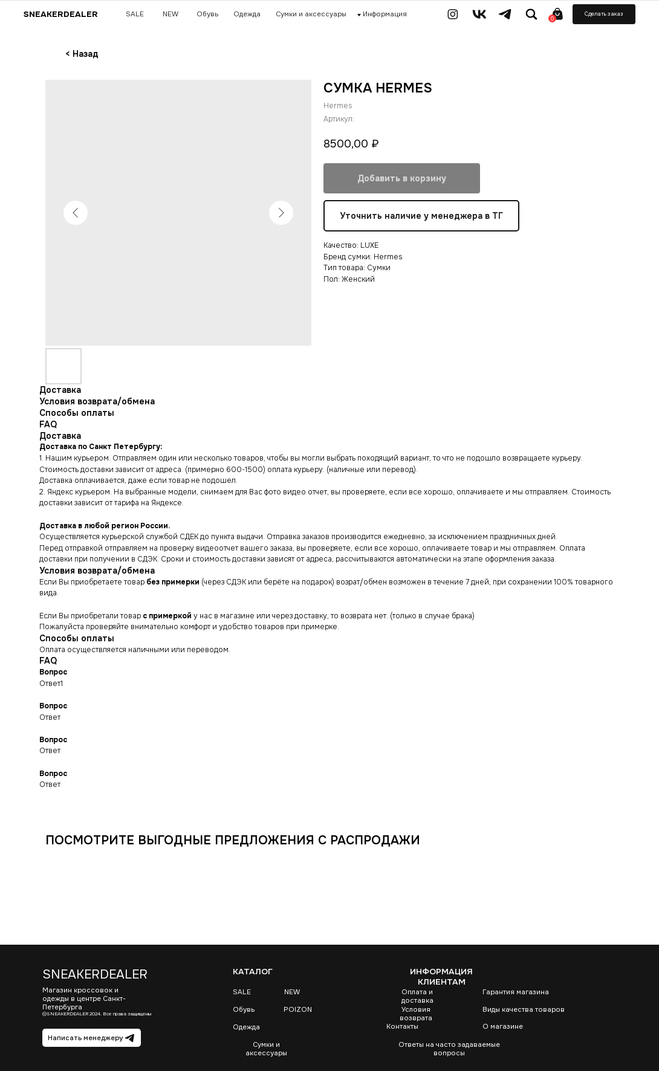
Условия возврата (416, 1013)
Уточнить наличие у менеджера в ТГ (421, 216)
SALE (242, 992)
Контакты (402, 1026)
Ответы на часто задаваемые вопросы (449, 1048)
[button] (604, 14)
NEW (292, 992)
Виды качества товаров (523, 1009)
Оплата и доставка (417, 996)
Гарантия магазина (515, 992)
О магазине (502, 1026)
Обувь (244, 1009)
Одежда (246, 1027)
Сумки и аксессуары (266, 1048)
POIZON (298, 1009)
